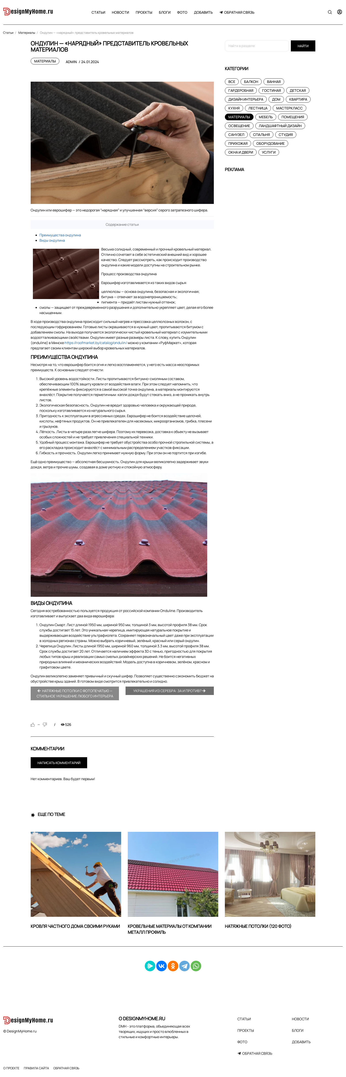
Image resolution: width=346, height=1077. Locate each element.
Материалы (45, 61)
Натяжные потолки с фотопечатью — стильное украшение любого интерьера (75, 693)
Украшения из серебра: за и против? (169, 690)
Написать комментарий (59, 763)
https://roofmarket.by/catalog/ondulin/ (96, 342)
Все (231, 81)
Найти (303, 46)
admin (71, 61)
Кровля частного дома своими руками (75, 926)
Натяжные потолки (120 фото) (258, 926)
